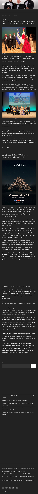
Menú (19, 10)
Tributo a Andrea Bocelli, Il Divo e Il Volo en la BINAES (15, 400)
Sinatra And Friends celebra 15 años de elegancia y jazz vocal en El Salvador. (18, 480)
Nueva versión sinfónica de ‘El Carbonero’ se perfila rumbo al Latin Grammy (18, 468)
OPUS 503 (6, 4)
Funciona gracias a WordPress (7, 491)
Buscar (4, 363)
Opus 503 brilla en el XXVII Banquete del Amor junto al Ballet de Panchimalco (18, 473)
